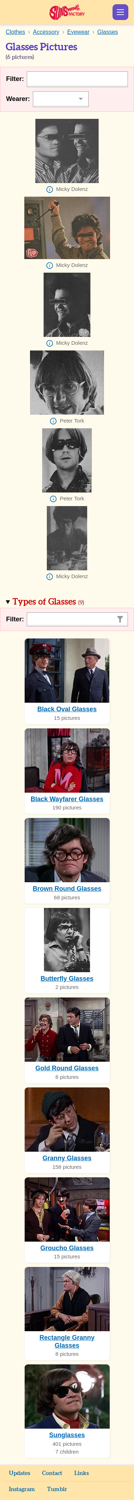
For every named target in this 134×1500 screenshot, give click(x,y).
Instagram (22, 1489)
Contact (52, 1473)
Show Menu (120, 12)
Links (81, 1473)
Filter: (15, 78)
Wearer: (18, 98)
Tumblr (57, 1489)
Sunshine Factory (67, 12)
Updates (19, 1473)
